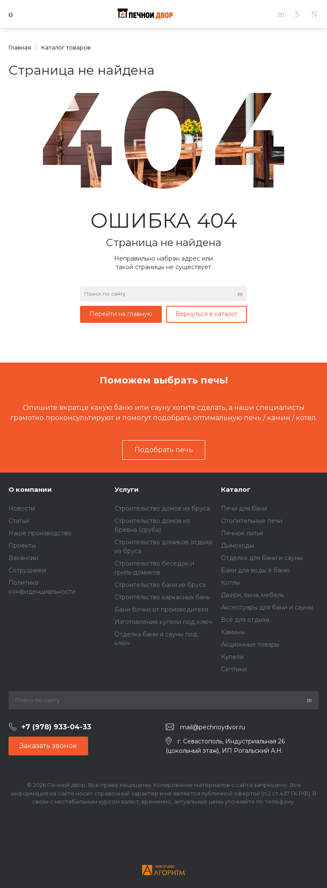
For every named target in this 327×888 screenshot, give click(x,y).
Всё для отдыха (245, 620)
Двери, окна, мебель (252, 595)
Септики (234, 669)
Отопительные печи (251, 521)
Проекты (22, 545)
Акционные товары (250, 644)
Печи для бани (244, 508)
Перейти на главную (120, 314)
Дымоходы (237, 545)
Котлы (230, 582)
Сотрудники (27, 570)
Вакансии (23, 558)
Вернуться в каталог (206, 314)
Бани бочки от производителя (161, 609)
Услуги (127, 489)
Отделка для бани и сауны (262, 558)
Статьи (19, 521)
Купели (232, 657)
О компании (30, 489)
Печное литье (242, 533)
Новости (22, 508)
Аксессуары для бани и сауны (267, 607)
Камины (233, 632)
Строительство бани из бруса (160, 585)
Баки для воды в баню (255, 570)
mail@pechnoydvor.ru (212, 727)
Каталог (235, 489)
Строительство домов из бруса (162, 508)
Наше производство (40, 533)
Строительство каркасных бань (162, 597)
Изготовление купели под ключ (163, 622)
